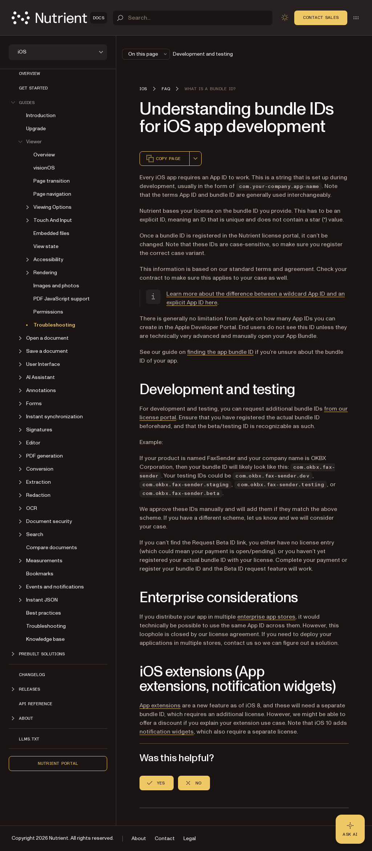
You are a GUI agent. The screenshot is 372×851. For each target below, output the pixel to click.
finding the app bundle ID (220, 352)
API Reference (35, 704)
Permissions (48, 311)
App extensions (160, 706)
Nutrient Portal (58, 763)
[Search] (192, 18)
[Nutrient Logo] (59, 17)
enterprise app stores (266, 617)
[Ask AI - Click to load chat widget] (350, 829)
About (139, 838)
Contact (165, 838)
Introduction (41, 115)
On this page (148, 54)
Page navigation (52, 194)
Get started (33, 88)
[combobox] (195, 158)
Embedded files (51, 233)
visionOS (44, 167)
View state (45, 246)
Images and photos (56, 285)
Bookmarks (39, 573)
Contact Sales (321, 17)
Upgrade (36, 128)
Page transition (51, 180)
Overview (29, 73)
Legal (189, 838)
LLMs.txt (29, 739)
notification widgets (167, 732)
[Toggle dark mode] (284, 17)
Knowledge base (45, 639)
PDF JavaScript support (61, 298)
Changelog (32, 674)
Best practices (43, 613)
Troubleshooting (54, 324)
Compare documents (51, 547)
